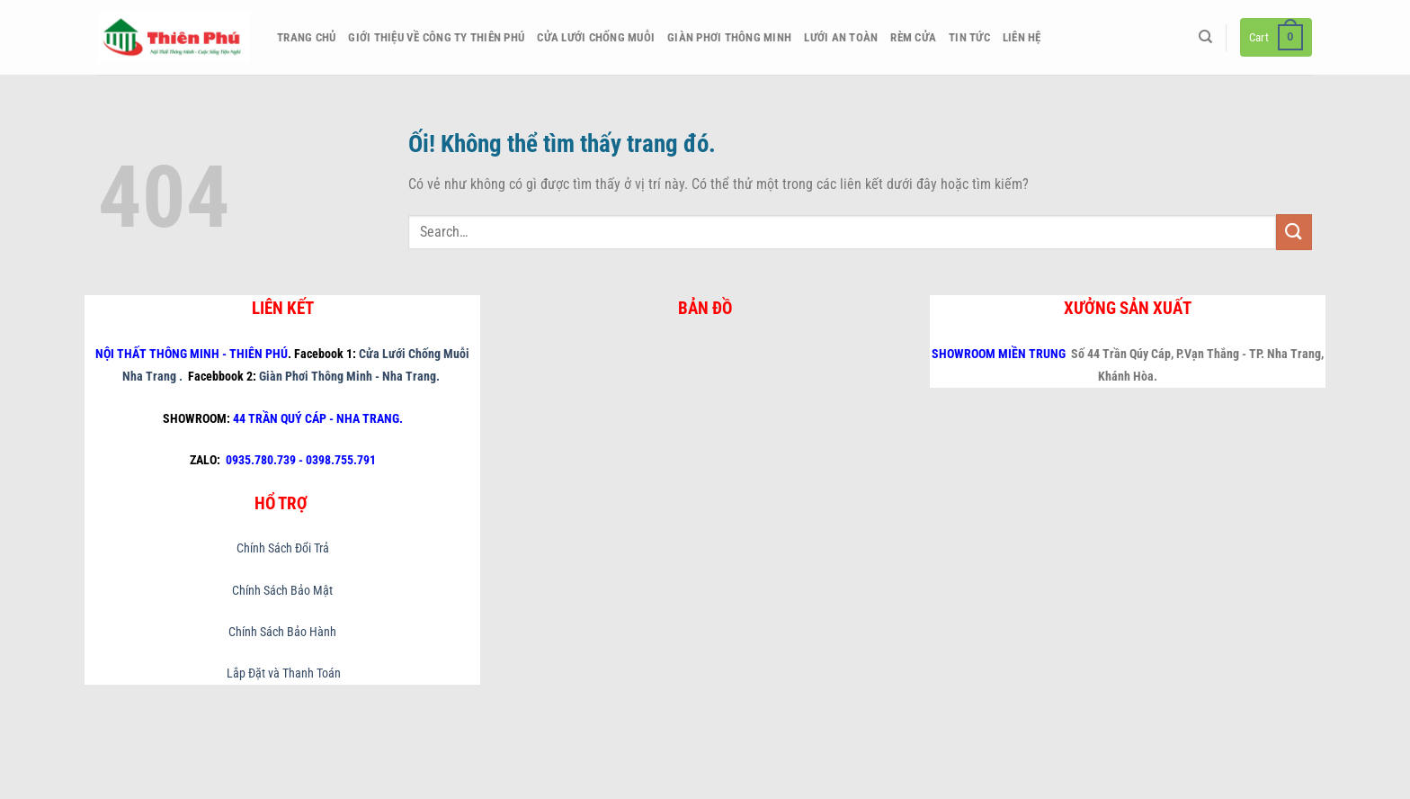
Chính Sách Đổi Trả (282, 548)
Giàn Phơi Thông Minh (729, 37)
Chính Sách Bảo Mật (282, 590)
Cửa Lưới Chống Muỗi (596, 37)
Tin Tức (969, 37)
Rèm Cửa (913, 37)
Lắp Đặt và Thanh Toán (282, 673)
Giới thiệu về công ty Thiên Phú (436, 37)
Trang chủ (306, 37)
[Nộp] (1294, 231)
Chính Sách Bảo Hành (282, 632)
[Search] (1205, 37)
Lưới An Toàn (841, 37)
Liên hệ (1022, 37)
